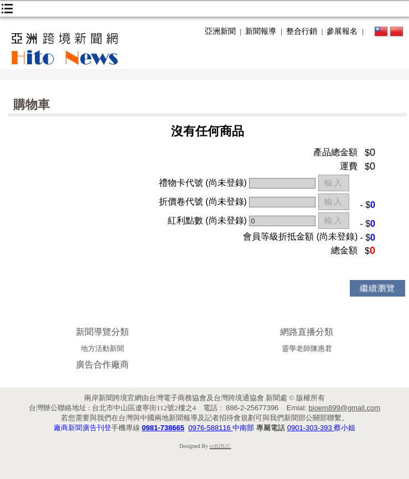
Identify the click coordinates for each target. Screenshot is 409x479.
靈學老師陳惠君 (307, 348)
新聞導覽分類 (102, 332)
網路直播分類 (306, 332)
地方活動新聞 (102, 348)
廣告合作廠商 (102, 364)
